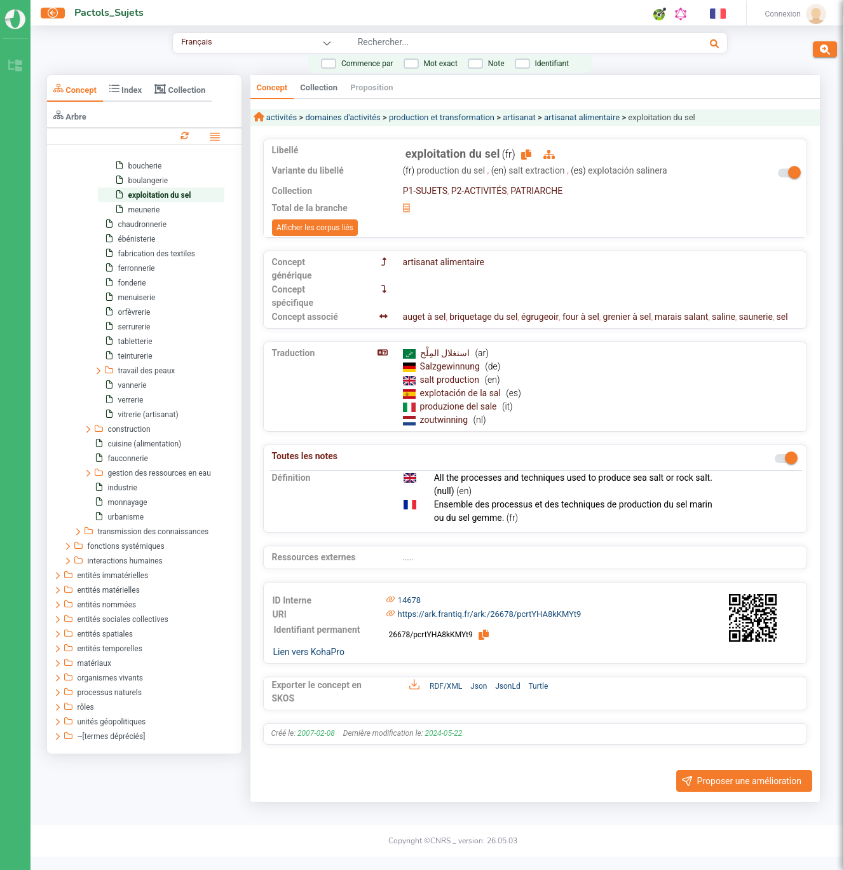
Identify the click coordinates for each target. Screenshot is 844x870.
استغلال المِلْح (446, 353)
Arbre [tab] (69, 115)
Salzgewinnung (451, 366)
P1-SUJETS (425, 191)
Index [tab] (125, 88)
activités (280, 117)
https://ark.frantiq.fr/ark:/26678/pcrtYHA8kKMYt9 (490, 614)
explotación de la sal (461, 393)
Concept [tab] (75, 88)
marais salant (681, 317)
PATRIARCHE (536, 191)
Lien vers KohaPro (308, 652)
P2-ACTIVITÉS (479, 191)
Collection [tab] (179, 89)
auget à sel (424, 317)
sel (782, 317)
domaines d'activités (343, 117)
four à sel (580, 317)
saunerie (756, 317)
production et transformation (441, 117)
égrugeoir (540, 317)
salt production (451, 380)
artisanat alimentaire (582, 117)
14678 (409, 600)
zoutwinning (445, 420)
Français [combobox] (196, 41)
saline (723, 317)
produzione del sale (459, 406)
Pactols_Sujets (109, 13)
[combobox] (492, 44)
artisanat (519, 117)
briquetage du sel (483, 317)
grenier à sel (627, 317)
